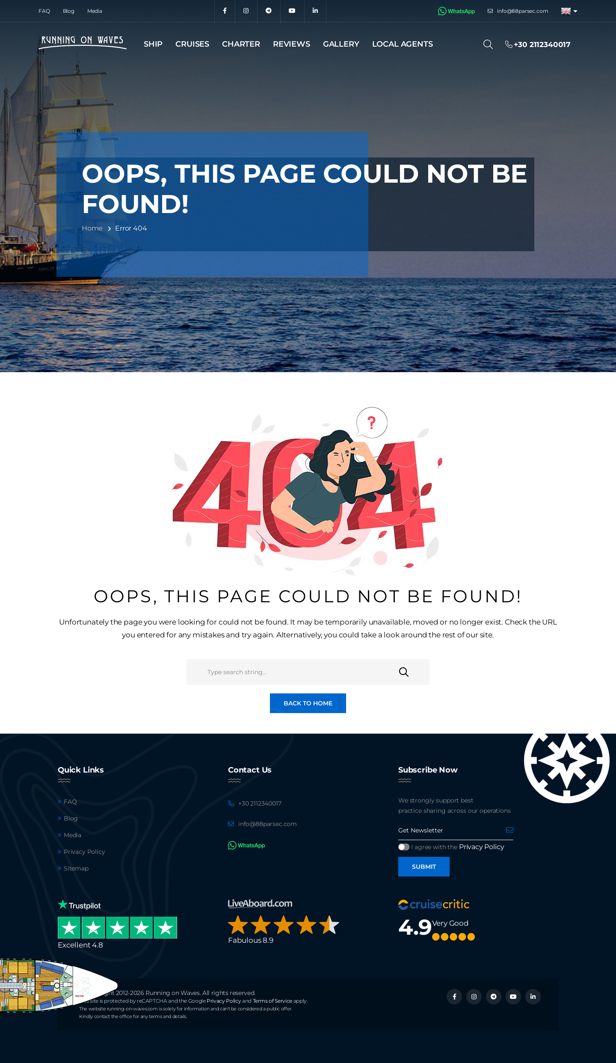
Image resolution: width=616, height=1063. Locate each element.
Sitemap (76, 868)
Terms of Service (272, 1001)
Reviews (291, 44)
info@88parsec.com (522, 11)
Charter (241, 44)
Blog (68, 11)
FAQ (44, 11)
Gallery (341, 44)
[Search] (490, 44)
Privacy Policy (84, 852)
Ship (153, 44)
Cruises (192, 44)
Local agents (402, 44)
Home (92, 228)
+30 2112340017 (259, 803)
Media (94, 11)
